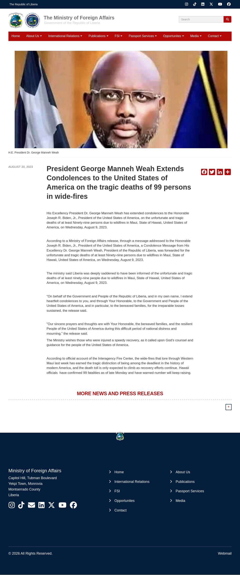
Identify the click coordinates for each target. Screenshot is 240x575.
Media (194, 36)
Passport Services (141, 36)
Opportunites (172, 36)
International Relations (63, 36)
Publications (97, 36)
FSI (117, 36)
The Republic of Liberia (23, 4)
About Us (32, 36)
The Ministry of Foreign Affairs (79, 17)
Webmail (225, 553)
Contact (213, 36)
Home (16, 36)
